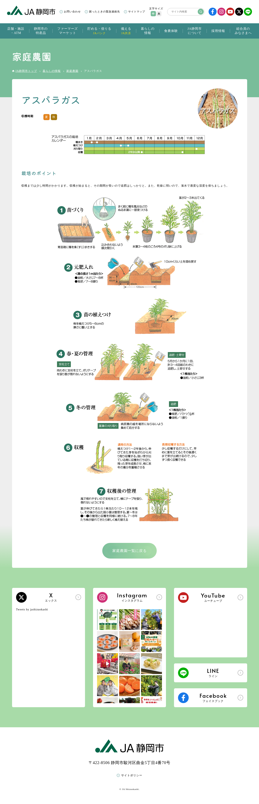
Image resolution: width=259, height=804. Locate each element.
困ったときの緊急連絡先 (104, 11)
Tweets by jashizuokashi (32, 609)
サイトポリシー (131, 775)
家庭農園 (72, 71)
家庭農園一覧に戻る (129, 551)
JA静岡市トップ (26, 71)
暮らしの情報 (52, 71)
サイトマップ (136, 11)
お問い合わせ (72, 11)
